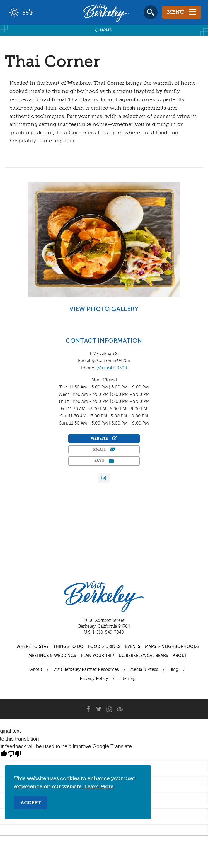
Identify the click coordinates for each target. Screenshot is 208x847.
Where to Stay (32, 647)
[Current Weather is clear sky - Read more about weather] (38, 12)
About (180, 656)
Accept (31, 803)
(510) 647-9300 (111, 368)
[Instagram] (109, 709)
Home (106, 30)
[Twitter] (99, 709)
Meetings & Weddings (52, 656)
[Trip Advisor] (120, 709)
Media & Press (144, 670)
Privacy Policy (94, 679)
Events (132, 647)
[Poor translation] (14, 754)
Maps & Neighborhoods (172, 647)
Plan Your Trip (97, 656)
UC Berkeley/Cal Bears (143, 656)
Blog (173, 670)
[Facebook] (88, 709)
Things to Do (68, 647)
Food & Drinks (104, 647)
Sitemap (127, 679)
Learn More (98, 787)
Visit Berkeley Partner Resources (86, 670)
